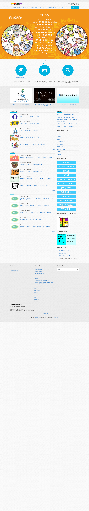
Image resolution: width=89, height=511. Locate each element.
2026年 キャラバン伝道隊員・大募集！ (66, 117)
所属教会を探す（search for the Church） (68, 77)
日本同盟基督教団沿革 (39, 271)
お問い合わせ (74, 7)
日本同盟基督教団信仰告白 (40, 273)
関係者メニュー (42, 7)
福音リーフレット (62, 7)
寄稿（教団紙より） (61, 144)
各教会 (58, 139)
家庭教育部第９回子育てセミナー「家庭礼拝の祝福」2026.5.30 (67, 120)
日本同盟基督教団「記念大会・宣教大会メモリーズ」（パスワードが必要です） (45, 283)
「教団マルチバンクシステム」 (65, 255)
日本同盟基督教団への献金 (40, 285)
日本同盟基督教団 (14, 270)
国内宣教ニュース (61, 141)
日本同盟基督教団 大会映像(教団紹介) (42, 280)
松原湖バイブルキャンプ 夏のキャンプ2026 (67, 123)
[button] (6, 36)
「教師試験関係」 (62, 253)
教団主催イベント (61, 149)
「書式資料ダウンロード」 (64, 250)
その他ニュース (60, 134)
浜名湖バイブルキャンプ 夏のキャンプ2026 (67, 126)
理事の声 (59, 151)
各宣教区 (59, 136)
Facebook (44, 313)
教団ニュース (25, 7)
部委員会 (59, 154)
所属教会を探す (34, 7)
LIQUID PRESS (55, 317)
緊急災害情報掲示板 (52, 7)
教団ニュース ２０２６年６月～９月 (65, 114)
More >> (53, 150)
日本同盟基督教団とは (16, 7)
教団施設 (36, 278)
